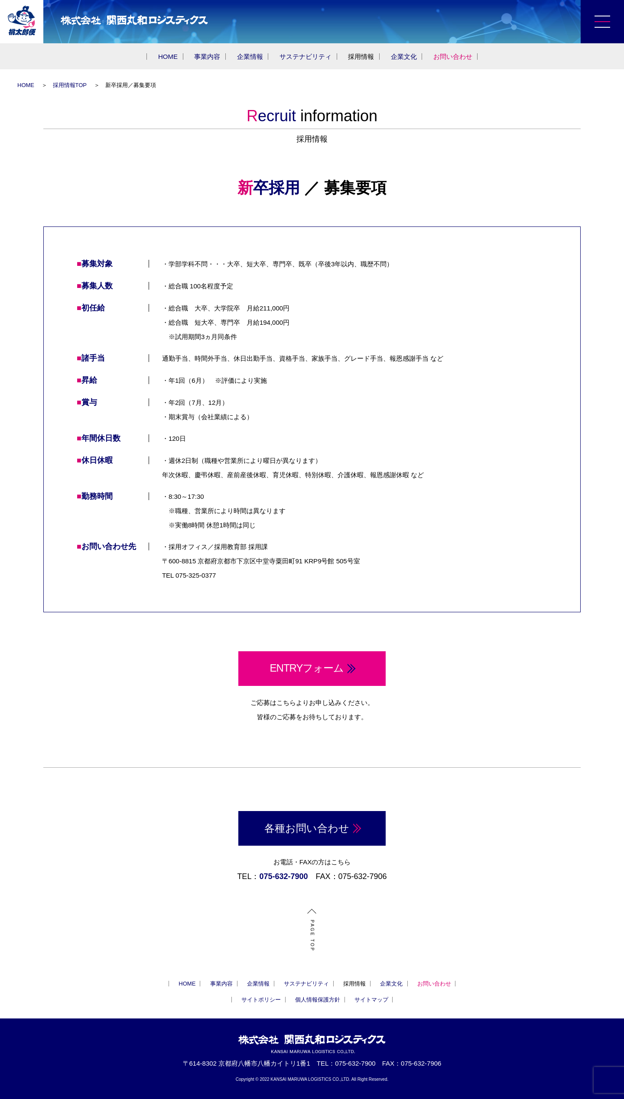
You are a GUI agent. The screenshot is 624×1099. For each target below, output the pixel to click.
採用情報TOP (70, 85)
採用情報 (361, 56)
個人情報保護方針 (317, 999)
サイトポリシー (261, 999)
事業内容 (207, 56)
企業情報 (250, 56)
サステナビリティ (306, 56)
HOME (168, 56)
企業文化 (404, 56)
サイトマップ (371, 999)
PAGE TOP (312, 936)
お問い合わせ (452, 56)
